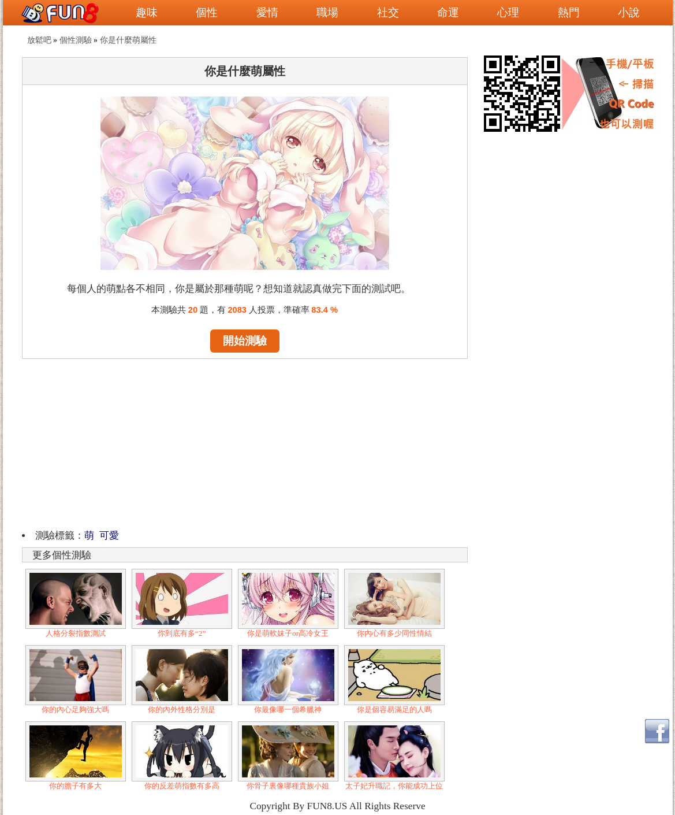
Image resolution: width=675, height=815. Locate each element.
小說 (629, 12)
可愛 (109, 535)
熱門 (569, 12)
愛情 (267, 12)
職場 (327, 12)
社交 (388, 12)
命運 (448, 12)
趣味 (147, 12)
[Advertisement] (245, 442)
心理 (508, 12)
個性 (207, 12)
